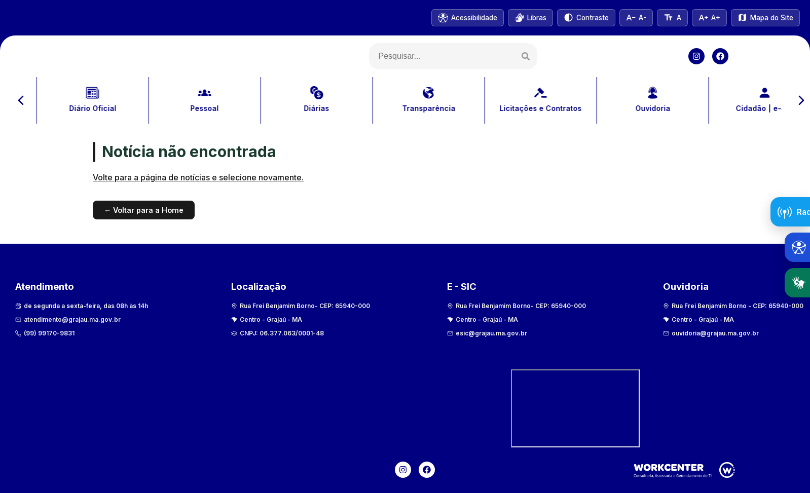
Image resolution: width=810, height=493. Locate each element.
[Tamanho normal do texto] (672, 17)
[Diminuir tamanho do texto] (636, 17)
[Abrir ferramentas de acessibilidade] (797, 247)
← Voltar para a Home (143, 210)
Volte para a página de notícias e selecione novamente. (198, 177)
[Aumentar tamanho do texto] (709, 17)
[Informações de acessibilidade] (467, 17)
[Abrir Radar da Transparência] (790, 211)
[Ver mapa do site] (765, 17)
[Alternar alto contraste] (586, 17)
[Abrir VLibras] (530, 17)
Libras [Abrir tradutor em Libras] (801, 283)
